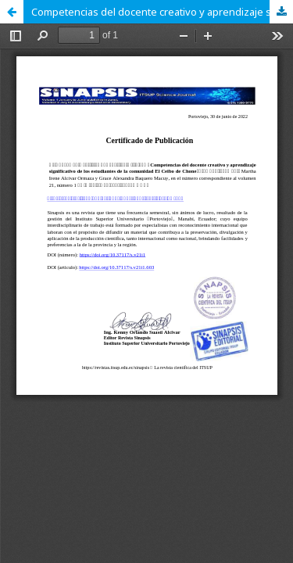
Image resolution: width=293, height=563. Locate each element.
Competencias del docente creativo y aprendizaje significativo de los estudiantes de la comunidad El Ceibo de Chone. (162, 12)
